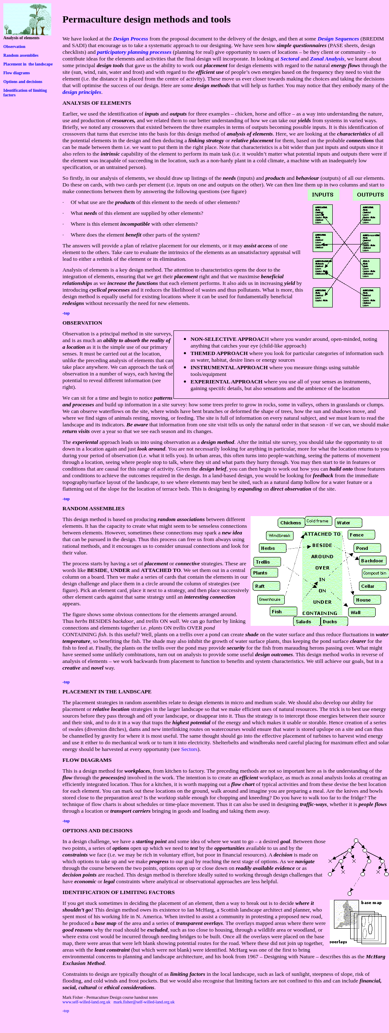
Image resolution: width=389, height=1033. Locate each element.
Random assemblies (20, 55)
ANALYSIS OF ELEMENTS (97, 103)
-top (66, 313)
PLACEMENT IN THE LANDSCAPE (107, 691)
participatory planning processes (134, 52)
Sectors (189, 749)
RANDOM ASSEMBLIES (94, 508)
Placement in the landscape (28, 64)
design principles (82, 92)
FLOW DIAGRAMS (87, 760)
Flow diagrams (16, 73)
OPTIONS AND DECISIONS (98, 830)
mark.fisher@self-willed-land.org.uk (143, 1002)
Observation (14, 46)
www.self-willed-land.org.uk (86, 1002)
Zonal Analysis (327, 58)
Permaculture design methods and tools (147, 19)
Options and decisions (22, 81)
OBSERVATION (82, 323)
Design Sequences (338, 38)
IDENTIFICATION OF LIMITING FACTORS (119, 892)
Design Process (130, 38)
